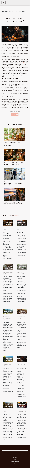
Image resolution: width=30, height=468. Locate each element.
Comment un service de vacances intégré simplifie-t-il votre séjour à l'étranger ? (13, 183)
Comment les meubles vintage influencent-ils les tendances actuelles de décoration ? (14, 144)
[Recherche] (15, 451)
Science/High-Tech (15, 461)
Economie (15, 455)
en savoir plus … (22, 62)
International (15, 457)
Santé (15, 459)
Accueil (2, 9)
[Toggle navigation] (4, 2)
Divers (7, 9)
